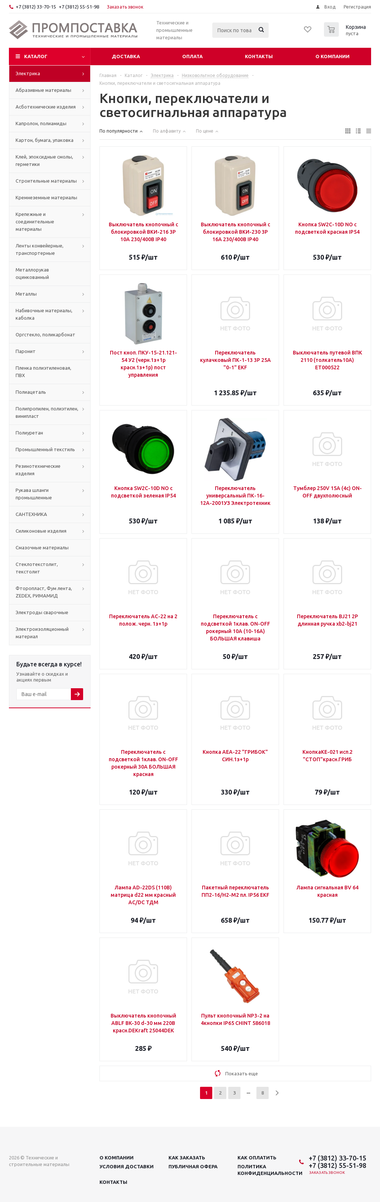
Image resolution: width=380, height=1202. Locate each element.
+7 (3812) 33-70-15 (36, 6)
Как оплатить (257, 1157)
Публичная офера (192, 1166)
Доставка (126, 56)
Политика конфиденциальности (270, 1170)
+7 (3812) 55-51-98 (79, 6)
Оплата (192, 56)
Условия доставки (126, 1166)
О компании (332, 56)
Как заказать (186, 1157)
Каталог (36, 56)
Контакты (259, 56)
